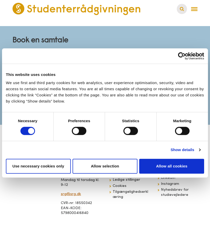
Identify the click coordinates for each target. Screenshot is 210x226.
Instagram (170, 184)
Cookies (119, 186)
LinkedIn (168, 178)
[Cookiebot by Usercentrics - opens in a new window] (181, 56)
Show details (182, 150)
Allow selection (105, 166)
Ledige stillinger (126, 180)
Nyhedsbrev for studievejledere (175, 192)
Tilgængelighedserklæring (130, 194)
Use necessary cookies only (38, 166)
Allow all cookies (172, 166)
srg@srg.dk (71, 194)
